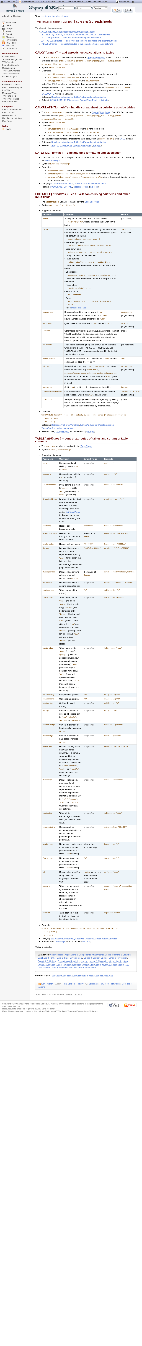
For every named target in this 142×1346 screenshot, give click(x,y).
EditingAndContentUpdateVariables (97, 417)
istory (80, 970)
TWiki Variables (43, 22)
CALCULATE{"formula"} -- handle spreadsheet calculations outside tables (75, 34)
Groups (7, 28)
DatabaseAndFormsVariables (65, 417)
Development (76, 944)
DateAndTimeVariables (62, 180)
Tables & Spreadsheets (113, 951)
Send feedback (48, 995)
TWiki (6, 129)
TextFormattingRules (12, 59)
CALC (122, 136)
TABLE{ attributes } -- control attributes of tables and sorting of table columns (77, 44)
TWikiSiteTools (9, 96)
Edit (61, 1)
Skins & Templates (72, 951)
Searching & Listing (118, 948)
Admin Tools (8, 112)
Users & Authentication (61, 954)
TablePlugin (86, 438)
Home (11, 1)
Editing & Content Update (95, 944)
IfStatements (73, 99)
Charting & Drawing (121, 941)
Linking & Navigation (98, 948)
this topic (103, 99)
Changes (8, 37)
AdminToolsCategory (12, 87)
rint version (69, 970)
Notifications (9, 40)
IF (64, 99)
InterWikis (7, 90)
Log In (7, 16)
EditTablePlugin (92, 199)
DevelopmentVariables (62, 96)
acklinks (93, 970)
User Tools (7, 121)
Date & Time (63, 944)
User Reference (75, 1)
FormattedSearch (10, 65)
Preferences (9, 48)
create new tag (48, 16)
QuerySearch (8, 68)
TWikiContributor (74, 981)
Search (56, 22)
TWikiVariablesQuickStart (101, 962)
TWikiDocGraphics (11, 71)
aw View (104, 970)
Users (6, 25)
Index (6, 31)
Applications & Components (78, 941)
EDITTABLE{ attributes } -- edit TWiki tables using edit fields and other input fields (79, 41)
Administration (56, 941)
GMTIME (68, 184)
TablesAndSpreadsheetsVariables (90, 96)
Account (122, 1)
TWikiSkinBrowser (11, 74)
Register (17, 16)
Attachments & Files (101, 941)
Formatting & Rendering (69, 948)
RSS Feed (9, 43)
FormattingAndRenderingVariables (67, 925)
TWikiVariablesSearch (77, 962)
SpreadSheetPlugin (96, 57)
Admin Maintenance (96, 1)
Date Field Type (78, 302)
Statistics (8, 45)
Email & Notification (118, 944)
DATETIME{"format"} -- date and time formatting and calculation (71, 38)
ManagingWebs (9, 93)
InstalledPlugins (9, 76)
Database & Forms (47, 944)
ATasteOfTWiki (9, 56)
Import (84, 948)
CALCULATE (47, 92)
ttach (50, 970)
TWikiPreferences (10, 99)
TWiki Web (9, 23)
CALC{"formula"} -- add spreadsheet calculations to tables (68, 31)
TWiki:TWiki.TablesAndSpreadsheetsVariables (77, 998)
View (51, 1)
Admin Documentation (12, 109)
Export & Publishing (47, 948)
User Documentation (12, 118)
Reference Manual (11, 84)
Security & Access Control (50, 951)
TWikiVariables (59, 962)
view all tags (62, 16)
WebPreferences (10, 101)
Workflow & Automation (85, 954)
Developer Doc (9, 115)
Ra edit (115, 970)
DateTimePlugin (52, 158)
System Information (91, 951)
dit (42, 970)
